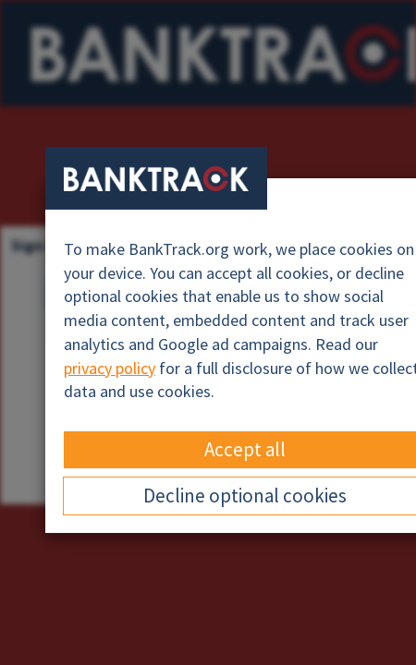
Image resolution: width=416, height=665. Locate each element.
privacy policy (109, 368)
